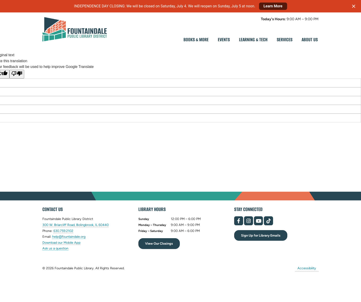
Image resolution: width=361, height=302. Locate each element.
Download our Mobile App (61, 242)
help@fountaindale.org (68, 237)
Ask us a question (55, 248)
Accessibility (306, 268)
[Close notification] (353, 6)
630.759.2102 (63, 231)
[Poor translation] (16, 74)
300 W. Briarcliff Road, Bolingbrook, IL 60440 (75, 225)
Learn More (273, 6)
